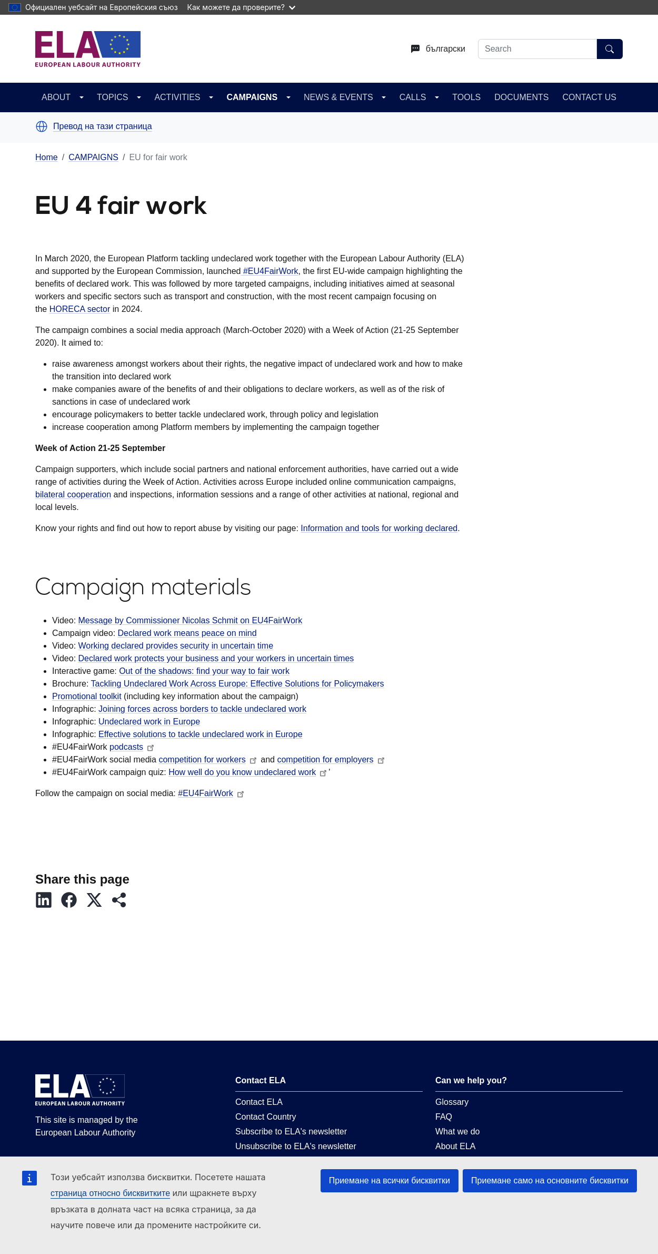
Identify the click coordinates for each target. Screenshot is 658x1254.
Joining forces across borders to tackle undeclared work (202, 708)
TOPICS (112, 97)
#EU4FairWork (269, 271)
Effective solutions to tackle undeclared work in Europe (200, 734)
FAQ (443, 1116)
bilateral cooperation (73, 494)
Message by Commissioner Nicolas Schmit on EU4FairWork (190, 620)
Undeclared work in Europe (149, 721)
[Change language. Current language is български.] (434, 49)
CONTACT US (589, 97)
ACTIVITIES (177, 97)
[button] (41, 126)
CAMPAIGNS (251, 97)
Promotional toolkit (87, 696)
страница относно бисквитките (110, 1193)
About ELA (455, 1146)
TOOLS (466, 97)
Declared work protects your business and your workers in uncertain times (216, 658)
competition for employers (331, 759)
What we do (457, 1131)
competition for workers (208, 759)
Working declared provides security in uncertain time (176, 645)
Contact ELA (259, 1102)
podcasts (132, 746)
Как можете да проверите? (241, 7)
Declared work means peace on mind (187, 633)
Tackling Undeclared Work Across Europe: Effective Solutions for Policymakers (237, 683)
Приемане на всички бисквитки (389, 1180)
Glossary (451, 1102)
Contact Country (265, 1116)
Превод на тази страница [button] (102, 126)
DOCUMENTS (521, 97)
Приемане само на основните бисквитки (550, 1180)
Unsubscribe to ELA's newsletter (295, 1146)
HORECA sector (80, 309)
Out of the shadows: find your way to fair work (204, 671)
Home (46, 157)
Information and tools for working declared (379, 528)
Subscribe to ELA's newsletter (291, 1131)
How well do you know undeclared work (248, 772)
